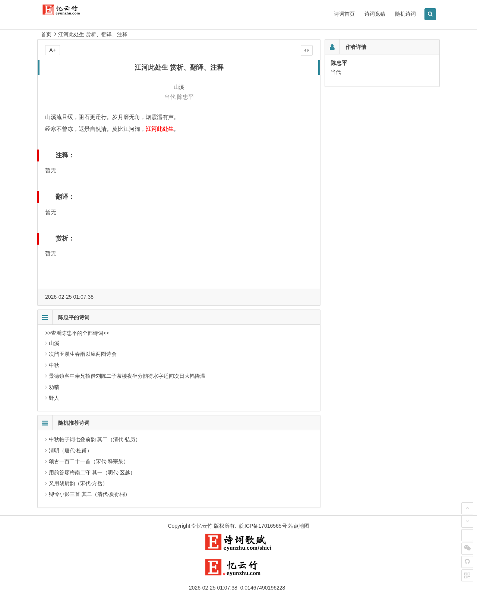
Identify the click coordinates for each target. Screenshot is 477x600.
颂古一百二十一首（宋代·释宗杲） (89, 461)
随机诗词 (405, 14)
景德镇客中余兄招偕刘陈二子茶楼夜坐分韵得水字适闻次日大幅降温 (127, 376)
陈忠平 (185, 97)
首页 (46, 34)
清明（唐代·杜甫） (70, 450)
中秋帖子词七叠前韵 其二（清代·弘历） (94, 439)
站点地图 (298, 526)
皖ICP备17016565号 (263, 526)
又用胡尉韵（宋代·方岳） (78, 483)
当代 (170, 97)
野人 (54, 398)
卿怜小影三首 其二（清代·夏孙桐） (89, 494)
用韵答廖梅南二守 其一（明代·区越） (92, 472)
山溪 (54, 343)
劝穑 (54, 387)
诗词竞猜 (374, 14)
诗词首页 (344, 14)
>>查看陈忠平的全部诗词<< (77, 333)
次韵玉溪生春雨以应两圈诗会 (83, 354)
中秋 (54, 365)
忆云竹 (204, 526)
